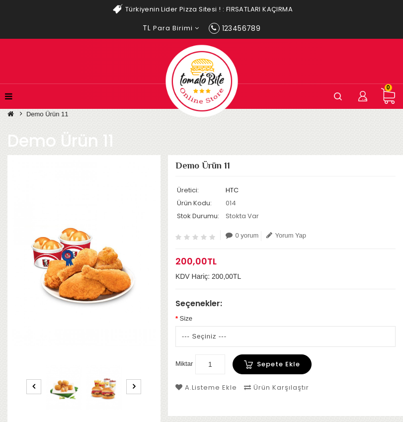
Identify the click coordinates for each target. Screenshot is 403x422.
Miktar (184, 363)
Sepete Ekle (278, 364)
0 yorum (242, 235)
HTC (232, 190)
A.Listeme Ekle (206, 387)
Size (186, 318)
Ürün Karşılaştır (276, 387)
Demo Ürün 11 (47, 114)
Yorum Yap (286, 235)
